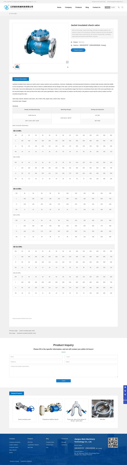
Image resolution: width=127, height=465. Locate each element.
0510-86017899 (102, 1)
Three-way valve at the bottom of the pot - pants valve (76, 420)
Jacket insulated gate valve (27, 330)
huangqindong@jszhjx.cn (116, 1)
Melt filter (102, 419)
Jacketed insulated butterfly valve (26, 333)
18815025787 (84, 45)
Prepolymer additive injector (50, 419)
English (113, 7)
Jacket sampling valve (24, 419)
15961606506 (93, 45)
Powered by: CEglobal (26, 461)
